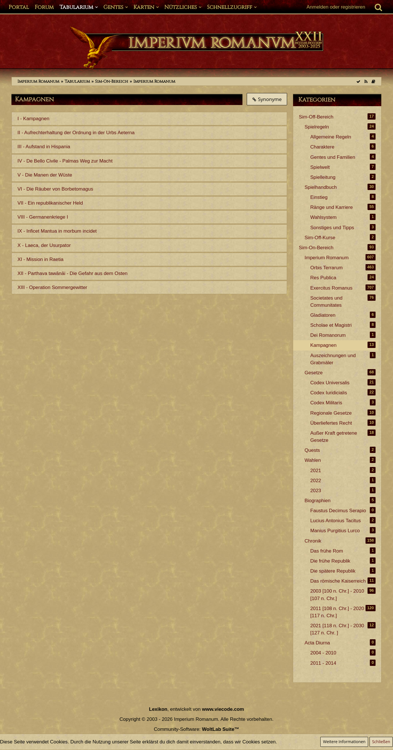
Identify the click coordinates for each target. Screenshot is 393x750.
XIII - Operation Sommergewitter (52, 287)
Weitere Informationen (344, 741)
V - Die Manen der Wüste (44, 175)
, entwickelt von (196, 709)
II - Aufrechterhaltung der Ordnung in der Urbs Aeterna (76, 132)
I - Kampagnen (33, 118)
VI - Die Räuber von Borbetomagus (55, 189)
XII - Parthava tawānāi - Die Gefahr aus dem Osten (72, 273)
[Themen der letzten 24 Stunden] (373, 81)
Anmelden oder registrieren (336, 7)
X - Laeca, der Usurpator (44, 245)
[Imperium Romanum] (196, 48)
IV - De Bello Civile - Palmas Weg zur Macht (64, 161)
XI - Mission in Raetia (40, 259)
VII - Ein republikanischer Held (50, 203)
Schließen (381, 741)
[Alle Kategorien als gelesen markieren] (358, 81)
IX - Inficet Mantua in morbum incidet (57, 231)
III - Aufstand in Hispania (43, 146)
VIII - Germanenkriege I (42, 217)
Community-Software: (196, 729)
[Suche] (378, 7)
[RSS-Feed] (366, 81)
